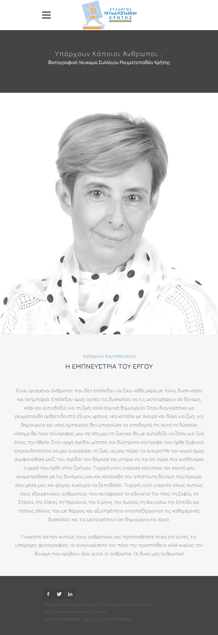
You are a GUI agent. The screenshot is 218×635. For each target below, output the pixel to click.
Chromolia (122, 619)
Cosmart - (74, 619)
